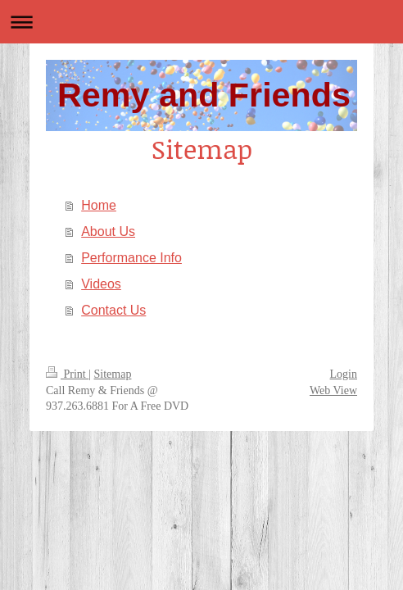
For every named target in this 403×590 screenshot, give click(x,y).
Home (98, 205)
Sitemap (113, 374)
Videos (101, 284)
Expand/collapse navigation (201, 21)
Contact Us (113, 310)
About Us (108, 231)
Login (343, 374)
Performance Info (131, 258)
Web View (333, 390)
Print (67, 374)
